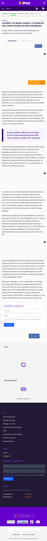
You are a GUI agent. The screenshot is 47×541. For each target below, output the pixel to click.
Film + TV (37, 13)
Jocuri (32, 13)
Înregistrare (7, 456)
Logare (5, 452)
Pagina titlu (5, 13)
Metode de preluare (9, 438)
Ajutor (5, 486)
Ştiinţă (27, 13)
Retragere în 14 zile (9, 424)
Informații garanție (9, 417)
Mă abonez (8, 325)
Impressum (16, 534)
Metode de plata (8, 441)
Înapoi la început (23, 399)
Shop (3, 8)
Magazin (8, 8)
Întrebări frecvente (9, 420)
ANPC (5, 431)
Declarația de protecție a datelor (35, 475)
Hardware (21, 13)
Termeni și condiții (28, 534)
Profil (5, 449)
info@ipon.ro (28, 494)
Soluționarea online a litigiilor (12, 427)
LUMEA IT (4, 20)
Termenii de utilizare (20, 319)
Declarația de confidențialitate (12, 434)
